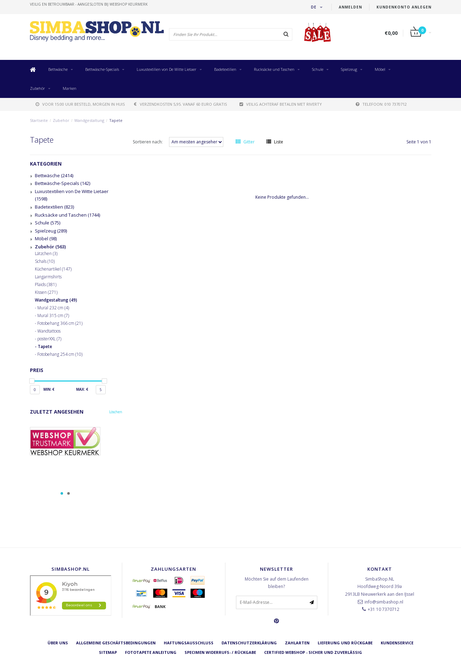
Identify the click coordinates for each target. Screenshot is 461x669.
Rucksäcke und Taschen (274, 69)
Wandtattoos (49, 331)
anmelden (350, 7)
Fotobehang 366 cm (59, 323)
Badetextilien (225, 69)
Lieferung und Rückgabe (345, 642)
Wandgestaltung (89, 120)
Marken (69, 88)
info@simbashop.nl (384, 602)
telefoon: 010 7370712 (381, 104)
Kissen (46, 292)
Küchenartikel (53, 269)
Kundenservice (397, 642)
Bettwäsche (58, 69)
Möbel (380, 69)
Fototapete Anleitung (150, 652)
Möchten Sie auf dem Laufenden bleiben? (277, 583)
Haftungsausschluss (188, 642)
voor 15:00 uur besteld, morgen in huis (80, 104)
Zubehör (37, 88)
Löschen (115, 411)
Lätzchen (46, 253)
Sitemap (108, 652)
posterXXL (49, 339)
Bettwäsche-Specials (102, 69)
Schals (45, 261)
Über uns (58, 642)
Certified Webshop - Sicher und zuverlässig (313, 652)
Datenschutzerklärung (249, 642)
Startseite (39, 120)
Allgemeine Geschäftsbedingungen (116, 642)
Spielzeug (349, 69)
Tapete (116, 120)
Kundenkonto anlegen (403, 7)
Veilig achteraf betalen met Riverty (280, 104)
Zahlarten (297, 642)
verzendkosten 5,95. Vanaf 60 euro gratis (180, 104)
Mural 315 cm (53, 315)
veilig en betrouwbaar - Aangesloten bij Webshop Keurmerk (89, 4)
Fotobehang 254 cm (59, 354)
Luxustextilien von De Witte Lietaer (167, 69)
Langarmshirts (48, 277)
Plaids (45, 284)
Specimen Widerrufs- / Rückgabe (220, 652)
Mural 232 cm (53, 308)
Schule (317, 69)
